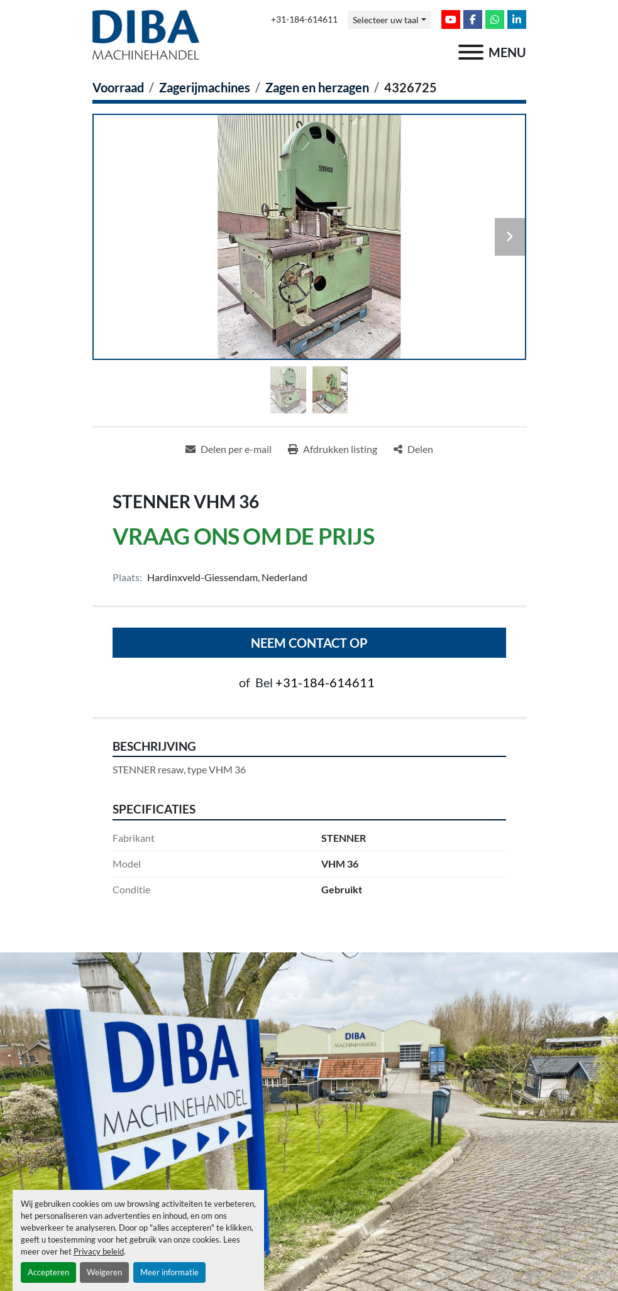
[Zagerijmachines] (204, 87)
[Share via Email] (228, 449)
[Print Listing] (332, 449)
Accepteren (48, 1272)
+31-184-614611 (304, 19)
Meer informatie (169, 1272)
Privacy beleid (99, 1251)
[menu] (470, 52)
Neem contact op (309, 642)
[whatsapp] (494, 19)
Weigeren (104, 1272)
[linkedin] (516, 19)
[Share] (413, 449)
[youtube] (450, 19)
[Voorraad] (118, 87)
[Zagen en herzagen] (317, 87)
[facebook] (472, 19)
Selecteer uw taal (386, 19)
